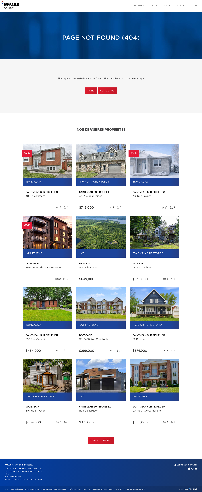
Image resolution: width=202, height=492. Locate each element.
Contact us (107, 91)
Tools (167, 6)
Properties (139, 6)
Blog (154, 6)
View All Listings (101, 441)
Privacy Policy (107, 489)
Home (91, 91)
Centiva (193, 489)
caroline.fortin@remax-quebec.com (26, 479)
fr (196, 6)
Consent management (136, 489)
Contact (181, 6)
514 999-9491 (16, 477)
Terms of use (119, 489)
